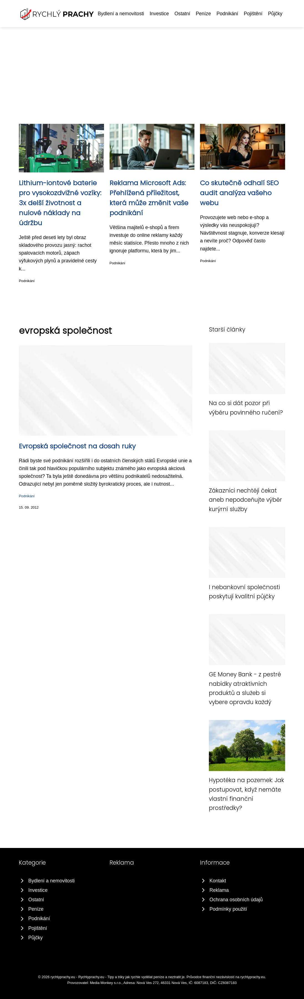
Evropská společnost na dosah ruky (77, 446)
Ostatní (182, 13)
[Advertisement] (152, 69)
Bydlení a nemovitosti (121, 13)
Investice (159, 13)
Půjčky (275, 13)
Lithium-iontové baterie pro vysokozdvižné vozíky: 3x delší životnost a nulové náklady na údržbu (60, 202)
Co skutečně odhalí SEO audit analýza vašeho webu (239, 192)
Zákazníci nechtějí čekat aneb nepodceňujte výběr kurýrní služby (245, 499)
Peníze (203, 13)
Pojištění (253, 13)
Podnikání (227, 13)
